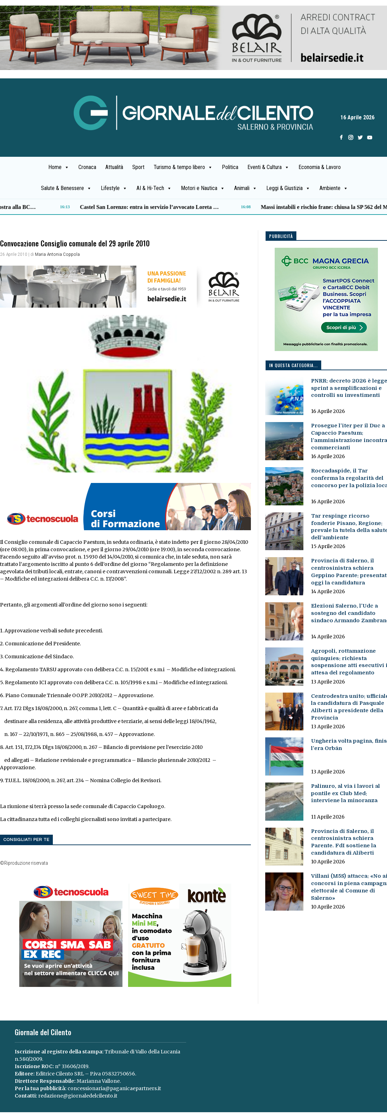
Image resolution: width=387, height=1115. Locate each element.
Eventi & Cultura (268, 167)
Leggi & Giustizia (288, 188)
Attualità (114, 167)
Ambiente (333, 188)
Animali (245, 188)
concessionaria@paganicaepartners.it (114, 1088)
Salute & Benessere (66, 188)
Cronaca (87, 167)
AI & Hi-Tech (154, 188)
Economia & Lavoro (319, 167)
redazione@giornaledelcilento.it (77, 1096)
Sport (138, 167)
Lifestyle (114, 188)
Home (58, 167)
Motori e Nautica (203, 188)
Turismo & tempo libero (183, 167)
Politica (230, 167)
